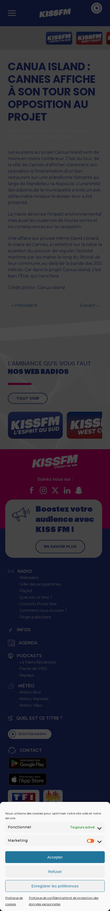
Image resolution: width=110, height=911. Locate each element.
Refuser (55, 871)
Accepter (55, 857)
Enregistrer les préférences (54, 886)
